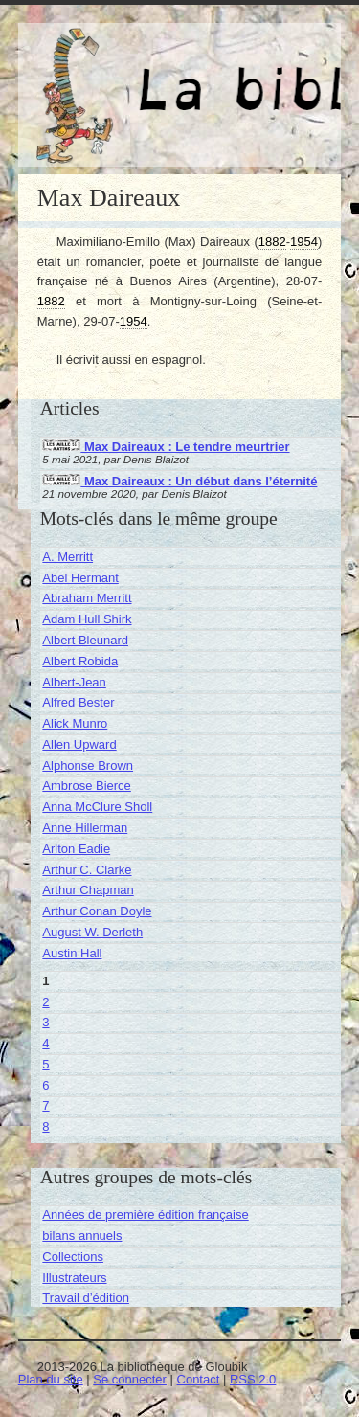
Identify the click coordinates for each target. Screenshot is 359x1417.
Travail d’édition (85, 1298)
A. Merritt (67, 557)
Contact (198, 1379)
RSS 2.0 (253, 1379)
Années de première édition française (145, 1214)
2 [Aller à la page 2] (45, 1002)
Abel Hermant (80, 578)
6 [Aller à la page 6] (45, 1085)
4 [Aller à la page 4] (45, 1043)
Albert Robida (80, 661)
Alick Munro (74, 723)
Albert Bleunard (85, 640)
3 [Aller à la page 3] (45, 1022)
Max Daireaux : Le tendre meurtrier (165, 446)
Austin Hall (71, 953)
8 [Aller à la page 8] (45, 1126)
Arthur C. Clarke (86, 870)
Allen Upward (79, 744)
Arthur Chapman (87, 890)
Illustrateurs (74, 1278)
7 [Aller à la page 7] (45, 1105)
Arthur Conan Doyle (96, 911)
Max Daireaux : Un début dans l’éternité (179, 481)
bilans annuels (82, 1235)
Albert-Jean (73, 682)
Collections (72, 1256)
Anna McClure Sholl (97, 806)
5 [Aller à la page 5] (45, 1064)
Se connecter (130, 1379)
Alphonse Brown (87, 765)
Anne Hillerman (84, 828)
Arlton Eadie (76, 849)
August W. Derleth (92, 932)
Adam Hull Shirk (86, 619)
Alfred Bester (78, 702)
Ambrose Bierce (86, 785)
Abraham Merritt (86, 598)
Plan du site (50, 1379)
